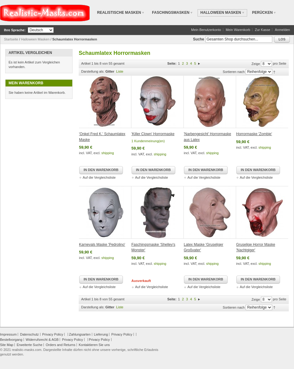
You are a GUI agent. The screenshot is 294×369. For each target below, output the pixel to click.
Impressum (8, 334)
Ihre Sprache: (14, 30)
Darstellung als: (92, 71)
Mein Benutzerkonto (206, 30)
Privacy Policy (52, 334)
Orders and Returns (60, 345)
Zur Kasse (262, 30)
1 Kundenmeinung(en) (148, 141)
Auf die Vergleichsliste (99, 177)
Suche (198, 39)
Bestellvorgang (11, 339)
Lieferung (101, 334)
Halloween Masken (35, 39)
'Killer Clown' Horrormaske (153, 134)
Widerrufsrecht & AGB (42, 339)
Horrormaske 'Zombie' (254, 134)
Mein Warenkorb (238, 30)
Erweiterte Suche (29, 345)
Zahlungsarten (79, 334)
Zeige (255, 64)
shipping (107, 153)
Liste (119, 71)
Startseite (11, 39)
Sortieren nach (234, 72)
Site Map (6, 345)
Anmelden (282, 30)
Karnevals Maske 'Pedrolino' (102, 244)
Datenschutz (29, 334)
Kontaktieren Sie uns (94, 345)
